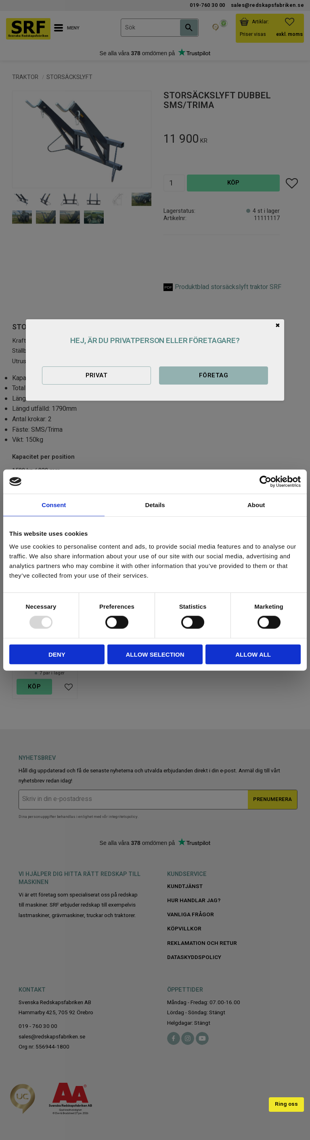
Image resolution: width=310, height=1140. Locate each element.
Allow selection (155, 654)
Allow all (253, 654)
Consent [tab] (54, 504)
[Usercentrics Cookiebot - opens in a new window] (265, 482)
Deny (56, 654)
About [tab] (256, 504)
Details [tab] (155, 504)
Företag (213, 375)
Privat (97, 375)
